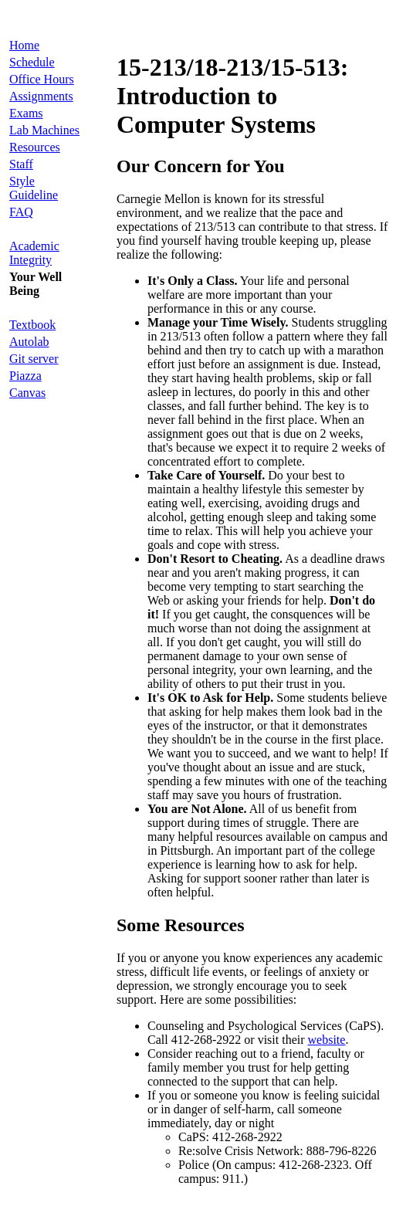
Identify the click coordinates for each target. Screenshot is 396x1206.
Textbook (32, 324)
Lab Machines (44, 130)
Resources (34, 147)
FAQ (21, 212)
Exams (26, 113)
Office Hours (41, 79)
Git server (34, 358)
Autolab (29, 341)
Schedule (32, 62)
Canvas (27, 392)
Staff (21, 164)
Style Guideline (33, 188)
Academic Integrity (34, 252)
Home (24, 45)
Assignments (41, 96)
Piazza (25, 375)
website (327, 1039)
